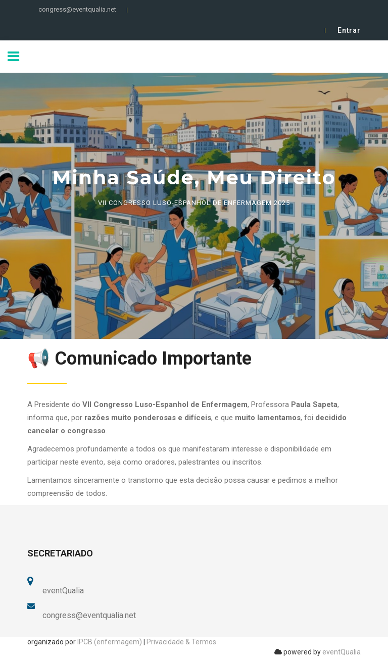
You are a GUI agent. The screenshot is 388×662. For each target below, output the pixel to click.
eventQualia (341, 652)
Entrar (349, 30)
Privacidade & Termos (181, 642)
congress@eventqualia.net (77, 9)
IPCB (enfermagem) (109, 642)
